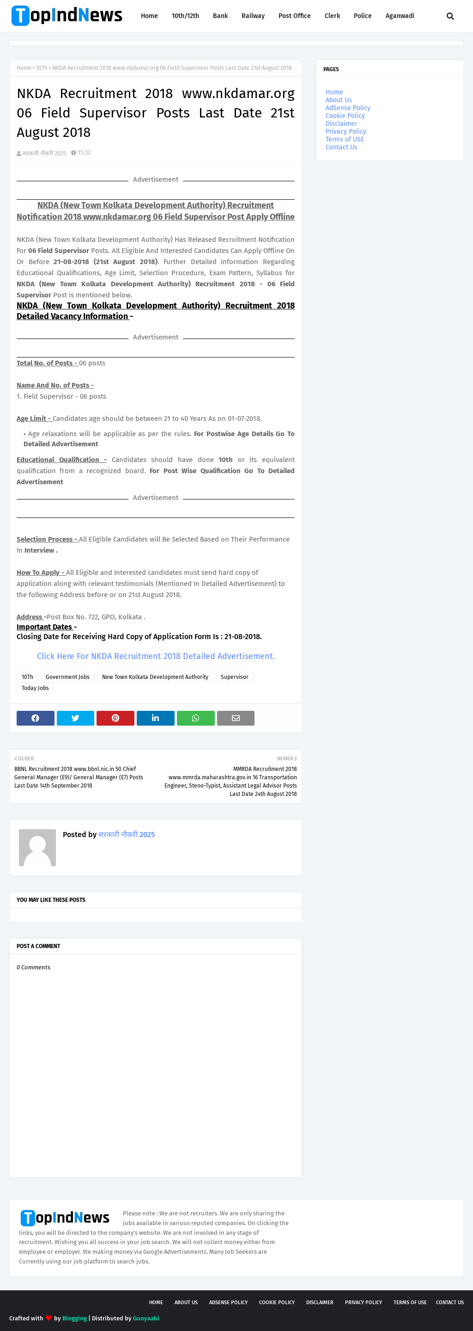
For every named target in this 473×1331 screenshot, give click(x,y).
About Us (339, 100)
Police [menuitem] (363, 16)
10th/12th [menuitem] (185, 16)
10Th (42, 68)
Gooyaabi (146, 1318)
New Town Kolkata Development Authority (155, 677)
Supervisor (235, 677)
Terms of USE (345, 139)
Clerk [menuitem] (332, 16)
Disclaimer (341, 124)
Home (24, 68)
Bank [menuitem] (220, 16)
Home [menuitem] (149, 16)
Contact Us (342, 147)
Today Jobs (35, 688)
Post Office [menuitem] (295, 16)
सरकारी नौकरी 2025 (45, 153)
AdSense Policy (348, 108)
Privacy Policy (346, 132)
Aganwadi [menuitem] (400, 16)
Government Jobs (68, 677)
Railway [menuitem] (253, 16)
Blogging (74, 1318)
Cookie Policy (345, 116)
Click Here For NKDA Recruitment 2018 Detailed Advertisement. (156, 656)
